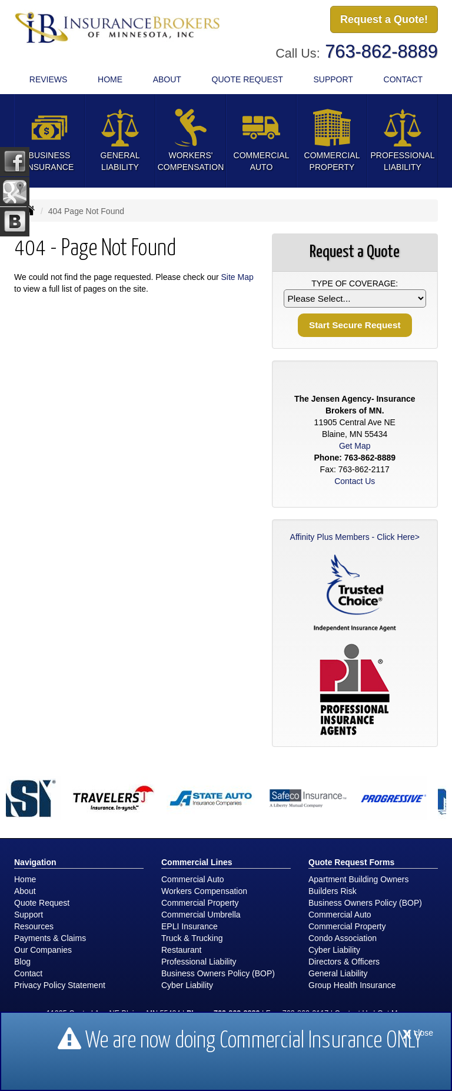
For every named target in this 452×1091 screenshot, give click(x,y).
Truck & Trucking (192, 938)
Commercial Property (199, 903)
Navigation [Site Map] (35, 862)
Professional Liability (199, 961)
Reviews (48, 79)
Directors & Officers (344, 961)
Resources (34, 926)
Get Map (355, 446)
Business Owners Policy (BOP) (218, 973)
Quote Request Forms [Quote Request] (351, 862)
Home (110, 79)
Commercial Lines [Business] (196, 862)
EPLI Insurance (189, 926)
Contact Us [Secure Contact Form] (354, 481)
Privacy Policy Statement (59, 985)
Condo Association (342, 938)
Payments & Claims (50, 938)
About (167, 79)
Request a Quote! (384, 19)
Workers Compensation (204, 891)
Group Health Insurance (352, 985)
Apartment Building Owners (358, 879)
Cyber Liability (187, 985)
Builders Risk (332, 891)
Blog (22, 961)
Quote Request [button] (247, 79)
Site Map (237, 277)
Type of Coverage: (354, 283)
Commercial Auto (192, 879)
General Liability (337, 973)
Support (28, 914)
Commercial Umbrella (201, 914)
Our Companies (43, 950)
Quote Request (41, 903)
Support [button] (333, 79)
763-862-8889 (381, 51)
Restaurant (181, 950)
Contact (403, 79)
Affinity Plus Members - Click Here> (355, 537)
